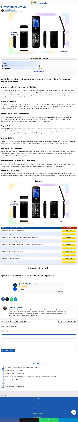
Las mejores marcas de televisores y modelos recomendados (21, 367)
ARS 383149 (69, 234)
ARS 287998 (69, 262)
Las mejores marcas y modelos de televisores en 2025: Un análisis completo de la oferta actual (31, 376)
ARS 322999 (69, 248)
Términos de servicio (37, 413)
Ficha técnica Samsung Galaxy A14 (14, 373)
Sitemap (38, 404)
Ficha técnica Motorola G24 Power (14, 383)
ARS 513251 (69, 230)
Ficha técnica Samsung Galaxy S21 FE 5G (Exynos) (16, 321)
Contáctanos (37, 417)
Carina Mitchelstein (10, 9)
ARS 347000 (69, 241)
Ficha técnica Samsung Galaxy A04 (14, 386)
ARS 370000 (69, 237)
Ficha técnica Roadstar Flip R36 (67, 321)
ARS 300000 (69, 255)
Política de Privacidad (38, 409)
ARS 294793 (69, 258)
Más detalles (39, 71)
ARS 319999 (69, 251)
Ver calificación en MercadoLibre (29, 285)
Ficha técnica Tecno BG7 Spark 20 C (14, 370)
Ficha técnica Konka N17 (11, 380)
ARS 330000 (69, 244)
